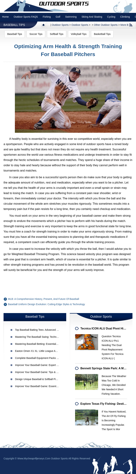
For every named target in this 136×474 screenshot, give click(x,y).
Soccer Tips (35, 34)
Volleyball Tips (79, 34)
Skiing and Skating (91, 16)
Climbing (125, 16)
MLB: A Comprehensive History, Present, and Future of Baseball (43, 299)
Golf (58, 16)
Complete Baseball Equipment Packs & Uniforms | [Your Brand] (49, 358)
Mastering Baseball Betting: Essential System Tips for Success (50, 343)
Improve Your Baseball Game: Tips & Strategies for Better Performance (54, 372)
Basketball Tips (102, 34)
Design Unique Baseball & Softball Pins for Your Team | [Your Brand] (53, 379)
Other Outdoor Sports (106, 24)
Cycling (111, 16)
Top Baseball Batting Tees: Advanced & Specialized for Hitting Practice (54, 329)
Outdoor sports (60, 24)
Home (5, 16)
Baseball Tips (14, 24)
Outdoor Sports (79, 24)
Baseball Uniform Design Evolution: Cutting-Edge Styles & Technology (46, 304)
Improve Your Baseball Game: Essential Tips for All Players (48, 386)
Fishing (47, 16)
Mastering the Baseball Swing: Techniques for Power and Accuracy (52, 336)
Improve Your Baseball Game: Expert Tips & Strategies (45, 365)
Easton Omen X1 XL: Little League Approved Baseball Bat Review (51, 351)
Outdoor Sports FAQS (26, 16)
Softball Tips (56, 34)
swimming (71, 16)
